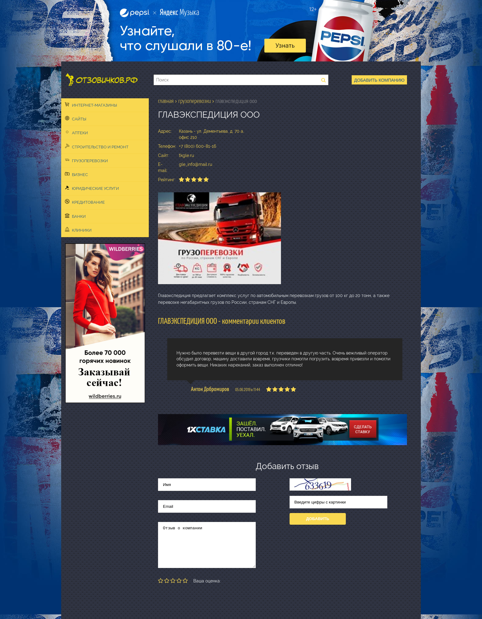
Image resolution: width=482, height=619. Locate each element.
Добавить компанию (379, 80)
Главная (166, 101)
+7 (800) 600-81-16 (197, 146)
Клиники (78, 230)
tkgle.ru (186, 155)
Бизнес (76, 174)
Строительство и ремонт (96, 146)
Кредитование (85, 202)
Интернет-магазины (91, 105)
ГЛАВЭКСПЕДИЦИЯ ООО (236, 101)
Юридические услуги (92, 188)
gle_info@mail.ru (195, 164)
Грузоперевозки (86, 160)
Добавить (318, 518)
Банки (75, 216)
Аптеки (76, 132)
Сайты (75, 118)
